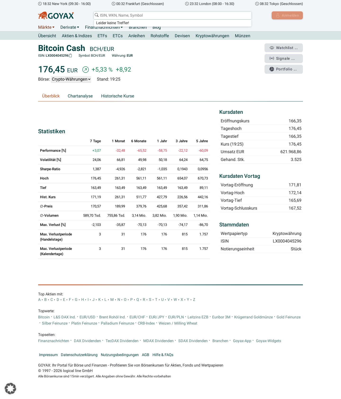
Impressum (48, 355)
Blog (157, 27)
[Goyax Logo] (56, 15)
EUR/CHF (137, 317)
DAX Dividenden (87, 341)
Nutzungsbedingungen (120, 355)
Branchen (138, 27)
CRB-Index (146, 323)
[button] (10, 388)
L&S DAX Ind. (65, 317)
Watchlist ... (284, 47)
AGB (145, 355)
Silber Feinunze (54, 323)
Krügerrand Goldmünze (253, 317)
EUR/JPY (156, 317)
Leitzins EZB (198, 317)
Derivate (68, 27)
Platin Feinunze (84, 323)
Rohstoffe (160, 36)
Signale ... (283, 57)
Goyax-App (242, 341)
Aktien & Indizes (77, 36)
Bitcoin (44, 317)
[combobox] (172, 15)
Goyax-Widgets (268, 341)
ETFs (102, 36)
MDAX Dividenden (158, 341)
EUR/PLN (176, 317)
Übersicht (47, 35)
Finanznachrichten (102, 27)
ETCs (118, 36)
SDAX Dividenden (193, 341)
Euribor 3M (221, 317)
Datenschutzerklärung (79, 355)
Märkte (45, 27)
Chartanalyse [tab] (80, 96)
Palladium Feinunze (117, 323)
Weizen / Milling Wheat (178, 323)
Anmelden (286, 15)
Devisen (182, 36)
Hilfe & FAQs (163, 355)
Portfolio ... (284, 67)
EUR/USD (87, 317)
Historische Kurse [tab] (117, 96)
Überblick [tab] (51, 96)
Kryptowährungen (212, 36)
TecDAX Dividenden (122, 341)
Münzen (242, 36)
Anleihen (136, 36)
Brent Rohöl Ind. (112, 317)
